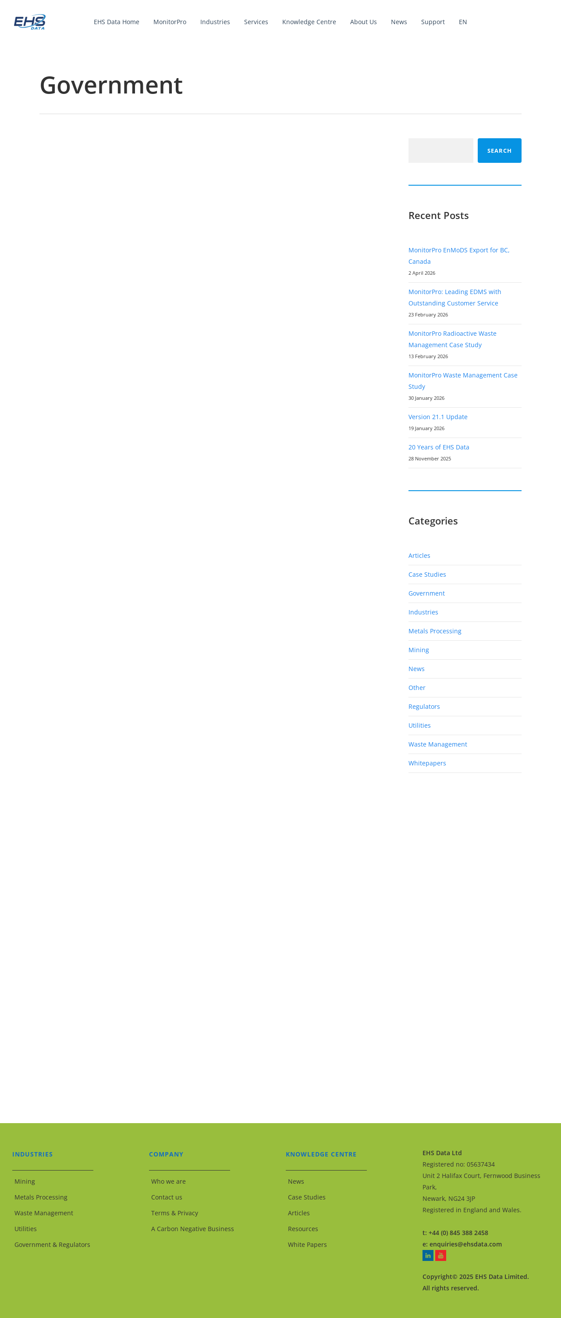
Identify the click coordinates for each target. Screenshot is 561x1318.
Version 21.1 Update (438, 417)
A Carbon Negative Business (192, 1229)
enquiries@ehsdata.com (466, 1244)
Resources (303, 1229)
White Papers (307, 1244)
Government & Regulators (52, 1244)
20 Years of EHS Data (438, 447)
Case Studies (427, 574)
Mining (418, 650)
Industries (423, 612)
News (416, 668)
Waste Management (437, 744)
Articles (419, 555)
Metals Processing (435, 631)
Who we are (168, 1181)
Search (499, 150)
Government (426, 593)
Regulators (424, 706)
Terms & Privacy (174, 1213)
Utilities (419, 725)
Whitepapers (427, 763)
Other (417, 687)
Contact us (166, 1197)
